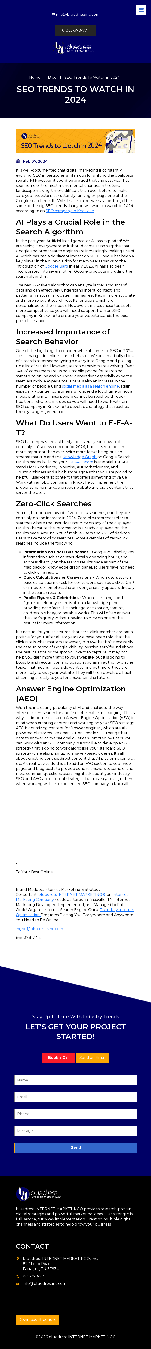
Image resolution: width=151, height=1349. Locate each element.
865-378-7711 (75, 30)
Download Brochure (37, 1319)
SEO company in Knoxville (70, 211)
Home (34, 77)
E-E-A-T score (80, 462)
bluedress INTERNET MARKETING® (71, 894)
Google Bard (56, 266)
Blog (52, 77)
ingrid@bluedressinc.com (39, 929)
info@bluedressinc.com (75, 14)
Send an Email (92, 1057)
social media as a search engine (90, 386)
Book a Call (58, 1057)
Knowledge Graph (80, 457)
